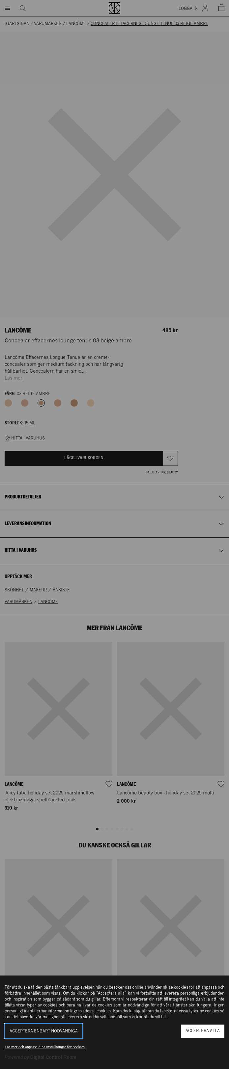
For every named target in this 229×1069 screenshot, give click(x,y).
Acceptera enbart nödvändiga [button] (44, 1031)
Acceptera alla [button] (203, 1031)
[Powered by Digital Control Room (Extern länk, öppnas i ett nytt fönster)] (40, 1057)
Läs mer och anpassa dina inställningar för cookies (45, 1047)
